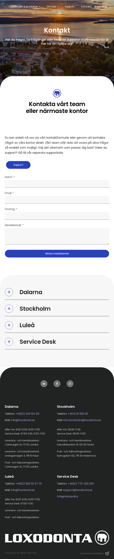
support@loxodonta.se (77, 490)
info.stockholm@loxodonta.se (82, 420)
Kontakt (86, 6)
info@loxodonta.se (23, 420)
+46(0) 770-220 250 (81, 484)
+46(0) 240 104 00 (27, 414)
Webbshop (100, 6)
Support (70, 6)
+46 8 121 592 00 (78, 414)
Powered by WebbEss (94, 553)
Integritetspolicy (67, 496)
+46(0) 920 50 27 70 (29, 484)
